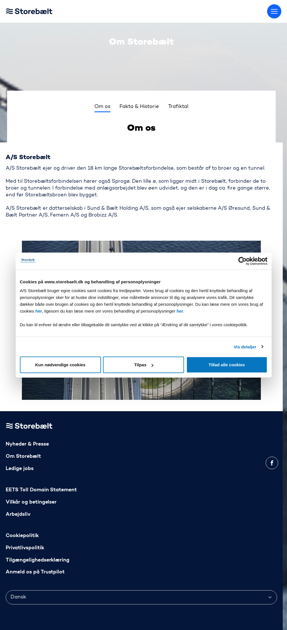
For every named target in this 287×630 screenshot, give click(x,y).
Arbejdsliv (18, 514)
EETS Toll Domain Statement (41, 490)
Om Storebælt (23, 456)
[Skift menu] (274, 11)
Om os (102, 106)
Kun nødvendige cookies (60, 364)
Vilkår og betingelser (31, 502)
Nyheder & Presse (27, 444)
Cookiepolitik (22, 535)
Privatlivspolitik (25, 548)
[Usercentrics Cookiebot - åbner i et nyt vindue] (242, 261)
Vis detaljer (245, 346)
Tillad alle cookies (226, 364)
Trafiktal (178, 106)
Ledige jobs (20, 468)
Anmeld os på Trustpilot (35, 572)
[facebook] (272, 463)
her (38, 311)
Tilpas (143, 364)
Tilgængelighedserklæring (37, 560)
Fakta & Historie (139, 106)
